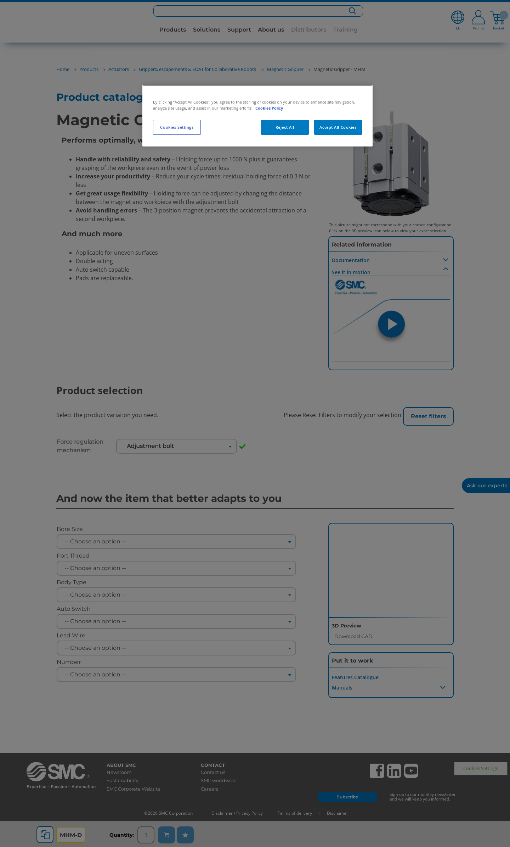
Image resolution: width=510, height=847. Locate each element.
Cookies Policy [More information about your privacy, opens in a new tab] (269, 108)
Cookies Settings (176, 127)
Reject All (285, 127)
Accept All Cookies (337, 127)
